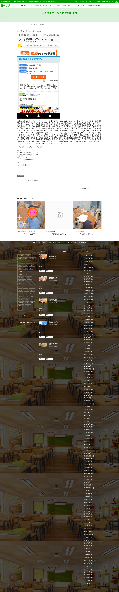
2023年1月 (87, 353)
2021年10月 (87, 396)
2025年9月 (87, 269)
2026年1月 (87, 257)
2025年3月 (87, 286)
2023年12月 (87, 327)
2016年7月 (87, 530)
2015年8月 (87, 547)
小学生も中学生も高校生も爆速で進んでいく (53, 249)
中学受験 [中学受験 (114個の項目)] (21, 248)
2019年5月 (87, 463)
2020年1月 (87, 440)
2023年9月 (87, 333)
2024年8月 (87, 304)
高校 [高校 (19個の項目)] (32, 295)
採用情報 (88, 1)
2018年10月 (87, 481)
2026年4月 (87, 248)
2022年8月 (87, 367)
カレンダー (80, 5)
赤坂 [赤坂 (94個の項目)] (27, 292)
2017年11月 (87, 501)
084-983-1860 (109, 2)
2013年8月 (87, 571)
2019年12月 (87, 443)
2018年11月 (87, 478)
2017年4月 (87, 515)
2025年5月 (87, 280)
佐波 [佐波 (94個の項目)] (20, 251)
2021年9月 (87, 399)
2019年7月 (87, 457)
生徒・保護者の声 (93, 5)
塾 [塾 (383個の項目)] (30, 261)
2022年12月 (87, 356)
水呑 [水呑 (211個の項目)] (26, 279)
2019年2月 (87, 472)
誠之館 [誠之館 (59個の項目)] (20, 292)
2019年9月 (87, 452)
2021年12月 (87, 391)
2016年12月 (87, 524)
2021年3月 (87, 414)
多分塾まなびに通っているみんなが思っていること (53, 293)
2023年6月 (87, 338)
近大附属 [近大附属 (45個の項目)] (21, 295)
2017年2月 (87, 521)
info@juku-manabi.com (23, 158)
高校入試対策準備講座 (50, 224)
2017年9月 (87, 507)
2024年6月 (87, 309)
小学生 (37, 5)
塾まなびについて (26, 5)
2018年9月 (87, 483)
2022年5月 (87, 376)
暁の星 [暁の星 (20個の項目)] (27, 276)
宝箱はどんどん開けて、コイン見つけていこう (27, 224)
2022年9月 (87, 365)
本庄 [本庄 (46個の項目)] (33, 276)
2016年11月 (87, 527)
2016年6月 (87, 533)
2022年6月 (87, 373)
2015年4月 (87, 550)
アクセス (81, 1)
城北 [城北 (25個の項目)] (20, 261)
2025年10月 (87, 266)
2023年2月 (87, 350)
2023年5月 (87, 341)
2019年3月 (87, 469)
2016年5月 (87, 536)
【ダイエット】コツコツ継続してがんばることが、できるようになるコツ (53, 316)
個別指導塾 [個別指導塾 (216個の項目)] (21, 254)
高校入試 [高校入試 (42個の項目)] (21, 298)
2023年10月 (87, 330)
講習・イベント (68, 5)
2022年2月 (87, 385)
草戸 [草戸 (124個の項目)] (32, 289)
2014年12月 (87, 559)
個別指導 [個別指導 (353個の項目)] (32, 251)
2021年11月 (87, 394)
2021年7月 (87, 402)
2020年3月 (87, 434)
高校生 (52, 5)
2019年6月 (87, 460)
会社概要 (75, 1)
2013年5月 (87, 573)
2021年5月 (87, 408)
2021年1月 (87, 420)
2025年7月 (87, 275)
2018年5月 (87, 489)
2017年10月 (87, 504)
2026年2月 (87, 254)
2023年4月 (87, 344)
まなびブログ (96, 1)
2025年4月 (87, 283)
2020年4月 (87, 431)
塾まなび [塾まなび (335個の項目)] (21, 264)
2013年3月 (87, 576)
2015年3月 (87, 553)
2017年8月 (87, 510)
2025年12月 (87, 260)
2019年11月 (87, 446)
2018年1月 (87, 498)
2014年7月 (87, 562)
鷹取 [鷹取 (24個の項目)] (20, 301)
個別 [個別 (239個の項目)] (26, 251)
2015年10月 (87, 542)
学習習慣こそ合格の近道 (78, 224)
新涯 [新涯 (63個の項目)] (30, 273)
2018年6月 (87, 486)
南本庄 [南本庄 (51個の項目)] (29, 254)
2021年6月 (87, 405)
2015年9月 (87, 544)
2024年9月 (87, 301)
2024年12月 (87, 295)
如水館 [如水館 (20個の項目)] (20, 267)
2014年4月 (87, 565)
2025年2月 (87, 289)
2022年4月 (87, 379)
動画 (58, 5)
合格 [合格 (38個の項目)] (20, 258)
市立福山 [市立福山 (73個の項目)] (21, 270)
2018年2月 (87, 495)
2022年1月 (87, 388)
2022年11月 (87, 359)
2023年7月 (87, 336)
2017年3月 (87, 518)
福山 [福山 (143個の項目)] (31, 286)
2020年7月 (87, 423)
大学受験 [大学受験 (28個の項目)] (29, 264)
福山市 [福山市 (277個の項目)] (20, 289)
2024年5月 (87, 312)
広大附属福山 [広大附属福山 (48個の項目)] (22, 273)
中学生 (45, 5)
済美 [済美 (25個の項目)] (27, 283)
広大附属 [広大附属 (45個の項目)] (29, 270)
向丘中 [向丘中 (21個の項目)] (31, 258)
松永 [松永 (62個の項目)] (20, 279)
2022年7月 (87, 370)
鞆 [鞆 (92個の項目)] (27, 295)
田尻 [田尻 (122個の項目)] (20, 286)
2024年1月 (87, 324)
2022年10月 (87, 362)
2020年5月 (87, 428)
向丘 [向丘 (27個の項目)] (26, 258)
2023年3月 (87, 347)
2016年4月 (87, 539)
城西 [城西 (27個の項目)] (26, 261)
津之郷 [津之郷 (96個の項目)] (20, 283)
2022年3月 (87, 382)
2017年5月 (87, 513)
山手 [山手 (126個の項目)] (33, 267)
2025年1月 (87, 292)
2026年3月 (87, 251)
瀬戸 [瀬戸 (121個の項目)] (32, 283)
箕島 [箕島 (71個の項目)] (27, 289)
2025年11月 (87, 263)
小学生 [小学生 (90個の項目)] (27, 267)
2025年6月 (87, 278)
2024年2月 (87, 321)
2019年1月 (87, 475)
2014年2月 (87, 568)
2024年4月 (87, 315)
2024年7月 (87, 307)
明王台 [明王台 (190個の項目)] (20, 276)
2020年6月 (87, 425)
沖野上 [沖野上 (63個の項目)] (31, 279)
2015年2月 (87, 556)
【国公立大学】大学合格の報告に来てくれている (53, 271)
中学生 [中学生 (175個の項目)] (28, 248)
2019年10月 (87, 449)
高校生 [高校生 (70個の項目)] (28, 298)
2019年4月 (87, 466)
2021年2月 (87, 417)
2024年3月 (87, 318)
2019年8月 (87, 454)
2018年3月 (87, 492)
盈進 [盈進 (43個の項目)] (26, 286)
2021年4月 (87, 411)
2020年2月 (87, 437)
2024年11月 (87, 298)
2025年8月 (87, 272)
